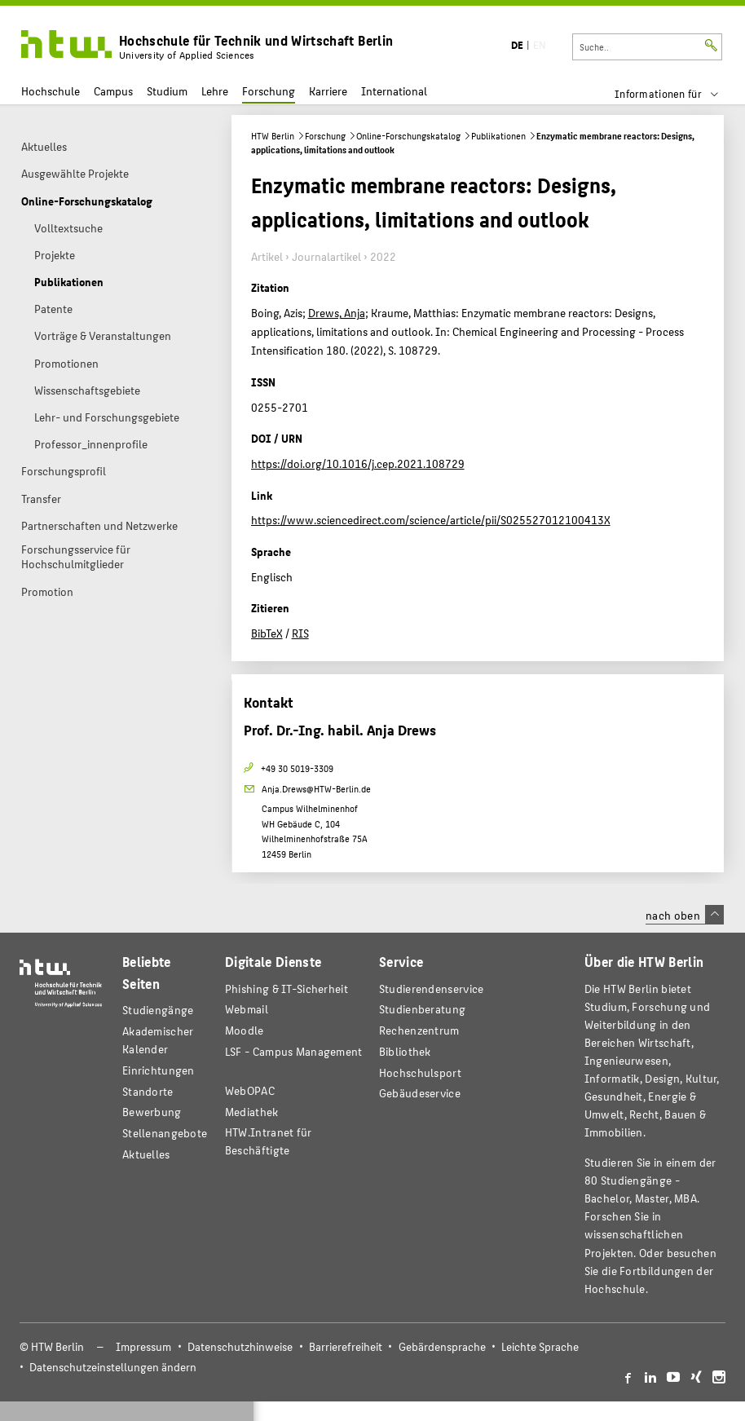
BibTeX (267, 633)
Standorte (148, 1091)
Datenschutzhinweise (240, 1346)
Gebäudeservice (420, 1092)
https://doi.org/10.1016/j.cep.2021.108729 (358, 463)
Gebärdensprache (442, 1346)
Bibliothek (405, 1051)
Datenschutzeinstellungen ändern (112, 1366)
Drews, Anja (336, 312)
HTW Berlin (272, 136)
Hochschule (50, 90)
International (394, 90)
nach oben (685, 915)
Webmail (246, 1008)
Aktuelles (146, 1154)
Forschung (268, 90)
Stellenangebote (164, 1132)
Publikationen (498, 136)
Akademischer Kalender (158, 1039)
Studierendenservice (431, 988)
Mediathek (252, 1111)
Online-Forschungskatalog (408, 136)
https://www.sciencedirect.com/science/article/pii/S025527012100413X (431, 519)
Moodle (244, 1030)
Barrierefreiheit (345, 1346)
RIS (300, 633)
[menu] (677, 93)
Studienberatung (422, 1008)
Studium (167, 90)
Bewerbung (152, 1111)
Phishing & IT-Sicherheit (286, 988)
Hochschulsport (420, 1072)
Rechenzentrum (419, 1030)
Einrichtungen (158, 1070)
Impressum (143, 1346)
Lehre (214, 90)
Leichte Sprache (540, 1346)
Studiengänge (158, 1009)
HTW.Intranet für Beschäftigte (268, 1140)
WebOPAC (250, 1090)
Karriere (328, 90)
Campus (113, 90)
